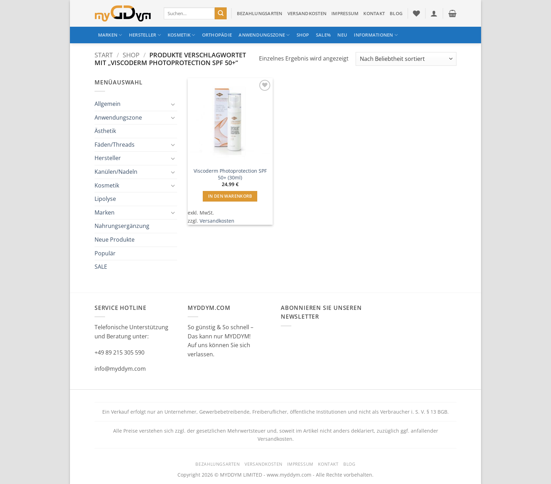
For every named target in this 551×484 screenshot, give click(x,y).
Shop (303, 35)
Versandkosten (306, 13)
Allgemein (108, 104)
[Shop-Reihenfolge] (406, 59)
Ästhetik (105, 131)
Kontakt (374, 13)
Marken (110, 35)
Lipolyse (105, 199)
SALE (101, 266)
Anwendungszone (264, 35)
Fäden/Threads (115, 144)
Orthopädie (217, 35)
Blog (396, 13)
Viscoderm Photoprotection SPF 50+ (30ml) (230, 174)
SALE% (323, 35)
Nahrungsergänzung (122, 226)
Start (104, 54)
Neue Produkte (115, 239)
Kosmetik (181, 35)
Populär (105, 253)
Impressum (344, 13)
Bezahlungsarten (260, 13)
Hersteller (145, 35)
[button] (433, 13)
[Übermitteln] (221, 13)
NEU (342, 35)
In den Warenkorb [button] (230, 196)
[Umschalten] (173, 104)
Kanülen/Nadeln (116, 172)
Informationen (376, 35)
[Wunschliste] (416, 13)
